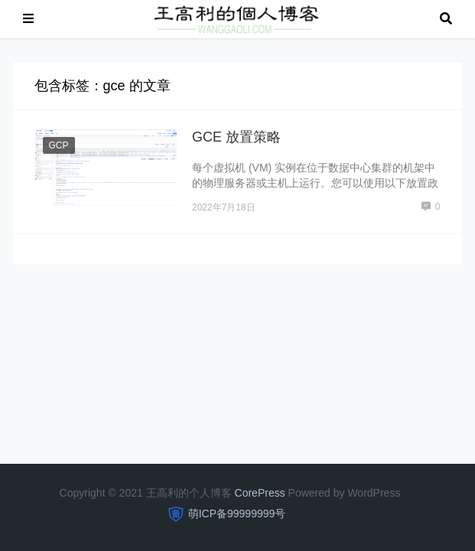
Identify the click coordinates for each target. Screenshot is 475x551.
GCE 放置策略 (236, 137)
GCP (59, 145)
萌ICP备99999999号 (237, 513)
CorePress (260, 493)
